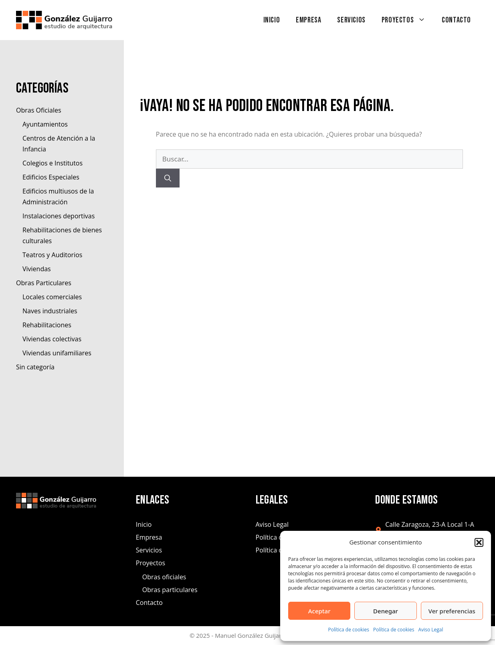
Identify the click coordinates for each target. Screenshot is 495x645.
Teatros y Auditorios (52, 254)
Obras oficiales (164, 576)
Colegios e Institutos (52, 163)
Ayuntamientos (45, 124)
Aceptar (319, 611)
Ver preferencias (451, 611)
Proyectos (408, 20)
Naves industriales (49, 310)
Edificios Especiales (50, 177)
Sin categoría (35, 367)
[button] (479, 542)
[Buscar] (168, 178)
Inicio (271, 20)
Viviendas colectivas (51, 339)
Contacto (456, 20)
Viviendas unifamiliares (56, 353)
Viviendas (36, 268)
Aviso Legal (430, 629)
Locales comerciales (52, 296)
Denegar (385, 611)
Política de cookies (349, 629)
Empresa (308, 20)
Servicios (351, 20)
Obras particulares (170, 589)
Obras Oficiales (38, 110)
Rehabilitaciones (46, 324)
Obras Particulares (43, 282)
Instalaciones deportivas (58, 216)
